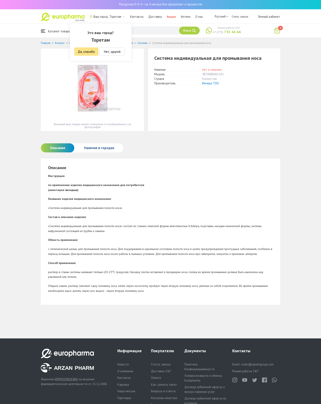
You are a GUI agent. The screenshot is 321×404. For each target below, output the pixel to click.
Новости (123, 364)
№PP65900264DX (66, 379)
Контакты (136, 17)
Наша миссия (126, 391)
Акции (171, 17)
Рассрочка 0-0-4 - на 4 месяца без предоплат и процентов (160, 4)
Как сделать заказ (164, 384)
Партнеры (124, 398)
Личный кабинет (269, 17)
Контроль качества (164, 398)
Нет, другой (112, 51)
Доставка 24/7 (161, 371)
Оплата (156, 378)
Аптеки (185, 17)
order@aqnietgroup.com (257, 364)
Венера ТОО (210, 83)
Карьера (123, 384)
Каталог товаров (56, 31)
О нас (199, 17)
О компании (125, 371)
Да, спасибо (86, 51)
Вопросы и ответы (163, 391)
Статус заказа (240, 16)
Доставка (155, 17)
